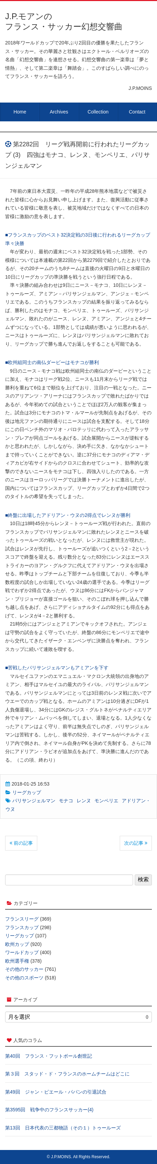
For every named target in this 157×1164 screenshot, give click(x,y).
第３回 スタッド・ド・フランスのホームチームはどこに (67, 1073)
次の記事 (135, 843)
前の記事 (21, 843)
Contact (137, 112)
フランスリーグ (22, 919)
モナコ (66, 800)
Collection (98, 112)
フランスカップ (22, 927)
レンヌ (84, 800)
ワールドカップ (22, 952)
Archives (59, 112)
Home (19, 112)
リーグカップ (26, 792)
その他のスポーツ (24, 977)
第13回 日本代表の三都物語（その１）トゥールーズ (63, 1127)
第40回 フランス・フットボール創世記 (48, 1056)
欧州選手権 (17, 961)
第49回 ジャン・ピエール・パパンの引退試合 (55, 1092)
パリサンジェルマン (33, 800)
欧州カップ (17, 944)
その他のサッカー (24, 969)
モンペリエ (106, 800)
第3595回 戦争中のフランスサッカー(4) (49, 1109)
